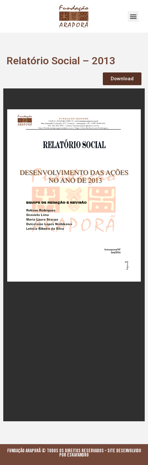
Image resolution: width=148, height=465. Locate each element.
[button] (133, 16)
